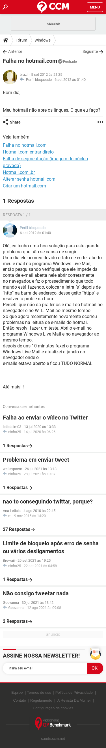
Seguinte (90, 51)
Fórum (21, 40)
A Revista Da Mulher (74, 700)
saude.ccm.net (53, 738)
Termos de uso (39, 692)
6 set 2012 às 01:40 (70, 79)
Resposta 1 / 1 (17, 215)
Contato (19, 700)
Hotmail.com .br (19, 172)
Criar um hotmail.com (24, 186)
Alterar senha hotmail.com (29, 179)
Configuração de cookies (53, 708)
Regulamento (41, 700)
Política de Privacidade (74, 692)
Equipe (17, 692)
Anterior (15, 51)
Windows (42, 40)
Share (15, 122)
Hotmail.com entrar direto (28, 152)
